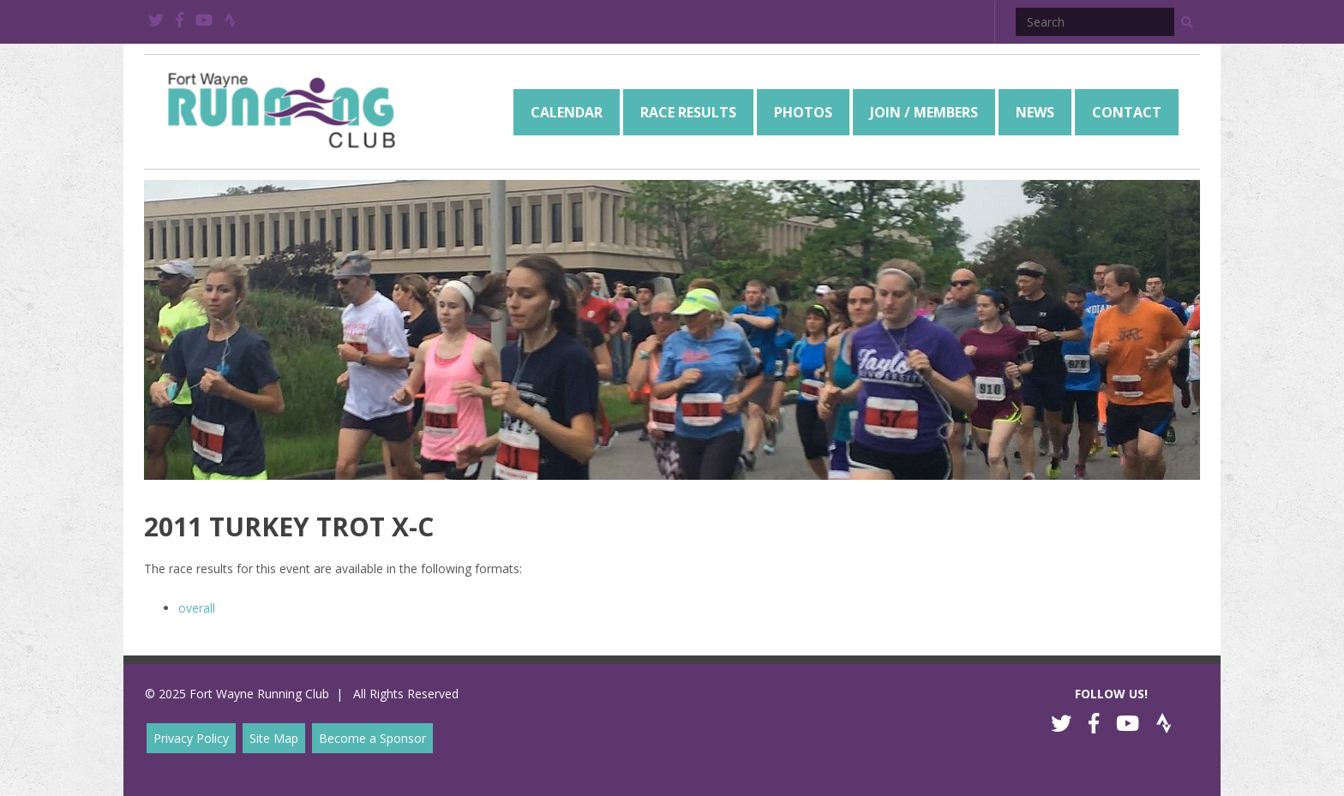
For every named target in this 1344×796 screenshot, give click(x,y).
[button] (1187, 22)
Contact (1126, 112)
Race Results (688, 112)
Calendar (567, 112)
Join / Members (924, 112)
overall (196, 608)
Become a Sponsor (372, 738)
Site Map (273, 738)
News (1035, 112)
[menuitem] (566, 112)
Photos (803, 112)
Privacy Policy (191, 738)
